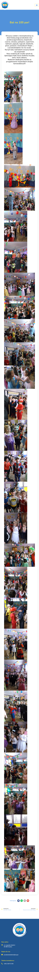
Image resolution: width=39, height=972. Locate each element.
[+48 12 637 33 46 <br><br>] (2, 963)
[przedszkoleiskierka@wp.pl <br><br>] (2, 954)
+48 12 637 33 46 (8, 964)
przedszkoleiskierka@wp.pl (11, 955)
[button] (36, 5)
